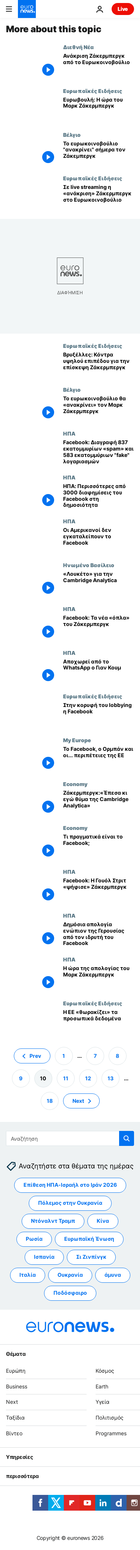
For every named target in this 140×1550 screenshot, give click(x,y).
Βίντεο (14, 1433)
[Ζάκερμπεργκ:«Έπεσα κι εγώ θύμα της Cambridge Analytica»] (98, 803)
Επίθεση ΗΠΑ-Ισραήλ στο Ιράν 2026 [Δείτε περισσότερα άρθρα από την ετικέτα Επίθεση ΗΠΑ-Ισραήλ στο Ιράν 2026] (70, 1185)
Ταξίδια (15, 1417)
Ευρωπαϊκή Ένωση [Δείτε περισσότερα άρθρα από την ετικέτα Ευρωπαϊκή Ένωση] (89, 1239)
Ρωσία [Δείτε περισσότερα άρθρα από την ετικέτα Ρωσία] (34, 1239)
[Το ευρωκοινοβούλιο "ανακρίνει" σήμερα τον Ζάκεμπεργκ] (98, 153)
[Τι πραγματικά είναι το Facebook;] (98, 847)
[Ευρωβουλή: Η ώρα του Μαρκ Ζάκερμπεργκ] (98, 110)
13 (110, 1078)
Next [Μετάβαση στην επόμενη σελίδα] (78, 1100)
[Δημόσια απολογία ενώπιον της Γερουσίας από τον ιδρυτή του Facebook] (98, 934)
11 (65, 1078)
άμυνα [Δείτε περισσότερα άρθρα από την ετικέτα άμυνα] (113, 1274)
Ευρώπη (15, 1370)
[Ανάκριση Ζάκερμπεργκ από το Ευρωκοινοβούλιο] (98, 66)
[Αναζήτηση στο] (70, 1138)
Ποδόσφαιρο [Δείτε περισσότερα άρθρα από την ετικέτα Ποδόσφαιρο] (70, 1292)
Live (123, 9)
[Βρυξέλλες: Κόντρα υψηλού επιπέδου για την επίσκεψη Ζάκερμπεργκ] (98, 364)
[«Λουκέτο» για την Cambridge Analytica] (98, 584)
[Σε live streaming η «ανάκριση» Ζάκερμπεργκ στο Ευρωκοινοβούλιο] (98, 197)
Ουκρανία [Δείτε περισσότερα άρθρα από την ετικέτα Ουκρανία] (70, 1274)
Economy (75, 784)
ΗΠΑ (69, 433)
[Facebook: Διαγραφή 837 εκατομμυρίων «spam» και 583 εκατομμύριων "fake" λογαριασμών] (98, 452)
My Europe (77, 740)
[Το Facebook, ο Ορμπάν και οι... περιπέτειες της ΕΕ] (98, 759)
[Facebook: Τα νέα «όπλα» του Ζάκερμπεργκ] (98, 628)
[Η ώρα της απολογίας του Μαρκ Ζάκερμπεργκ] (98, 978)
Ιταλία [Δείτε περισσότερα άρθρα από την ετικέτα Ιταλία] (27, 1274)
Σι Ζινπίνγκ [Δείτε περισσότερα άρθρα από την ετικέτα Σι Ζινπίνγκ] (91, 1256)
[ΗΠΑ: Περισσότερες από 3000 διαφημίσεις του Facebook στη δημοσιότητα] (98, 496)
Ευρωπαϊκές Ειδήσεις (92, 91)
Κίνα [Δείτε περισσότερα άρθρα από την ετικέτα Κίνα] (103, 1221)
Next (12, 1402)
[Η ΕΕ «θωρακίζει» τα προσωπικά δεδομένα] (98, 1022)
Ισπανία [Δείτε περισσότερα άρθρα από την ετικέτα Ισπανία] (44, 1256)
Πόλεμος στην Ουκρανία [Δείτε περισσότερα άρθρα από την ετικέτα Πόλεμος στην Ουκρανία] (70, 1203)
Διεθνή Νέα (78, 47)
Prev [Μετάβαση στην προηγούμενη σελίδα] (35, 1055)
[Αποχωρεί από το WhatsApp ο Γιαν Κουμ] (98, 671)
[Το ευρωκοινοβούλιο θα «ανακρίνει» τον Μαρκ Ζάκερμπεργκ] (98, 408)
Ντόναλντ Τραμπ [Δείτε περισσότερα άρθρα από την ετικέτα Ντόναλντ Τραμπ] (53, 1221)
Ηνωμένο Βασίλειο (88, 565)
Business (16, 1386)
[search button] (126, 1138)
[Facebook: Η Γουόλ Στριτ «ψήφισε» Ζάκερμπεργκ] (98, 890)
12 (88, 1078)
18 (50, 1100)
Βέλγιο (72, 135)
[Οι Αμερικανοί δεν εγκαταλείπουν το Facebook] (98, 540)
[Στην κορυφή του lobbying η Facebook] (98, 715)
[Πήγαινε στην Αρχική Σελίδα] (27, 9)
